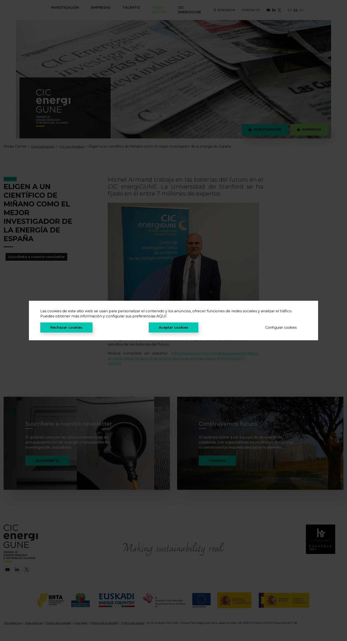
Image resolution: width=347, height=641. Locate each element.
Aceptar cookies (173, 327)
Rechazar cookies (66, 327)
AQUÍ (161, 316)
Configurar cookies (281, 327)
